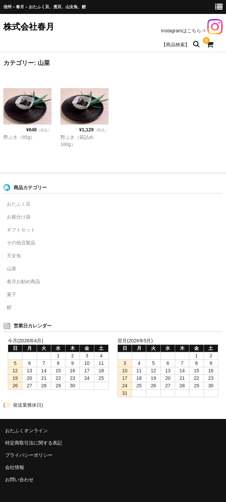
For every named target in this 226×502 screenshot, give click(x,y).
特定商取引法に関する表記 (33, 443)
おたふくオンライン (26, 430)
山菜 (11, 268)
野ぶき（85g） (19, 137)
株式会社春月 (28, 26)
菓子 (11, 294)
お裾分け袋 (19, 217)
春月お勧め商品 (23, 281)
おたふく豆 (19, 204)
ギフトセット (21, 229)
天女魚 (14, 255)
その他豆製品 (21, 242)
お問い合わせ (19, 479)
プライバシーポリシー (29, 455)
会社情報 (14, 467)
